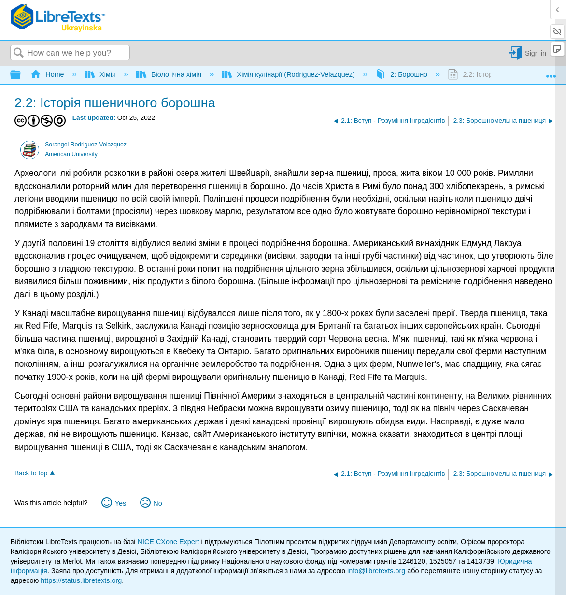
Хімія (101, 74)
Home (48, 74)
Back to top (30, 473)
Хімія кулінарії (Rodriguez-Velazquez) (289, 74)
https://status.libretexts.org (81, 580)
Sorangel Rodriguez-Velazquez (86, 144)
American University (71, 154)
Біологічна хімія (169, 74)
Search (19, 53)
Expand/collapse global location (551, 72)
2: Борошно (402, 74)
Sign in (535, 53)
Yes (120, 503)
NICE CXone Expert (169, 542)
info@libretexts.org (376, 571)
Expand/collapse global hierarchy (22, 75)
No (157, 503)
